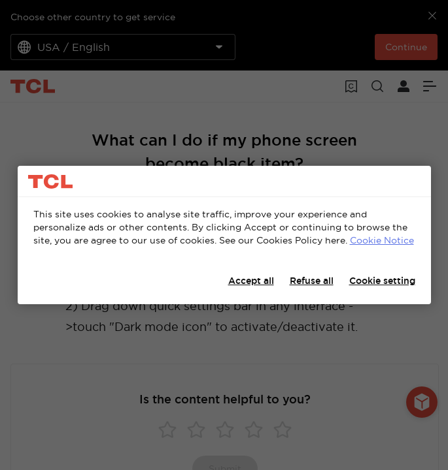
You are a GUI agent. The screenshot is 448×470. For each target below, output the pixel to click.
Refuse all (312, 281)
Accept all (251, 281)
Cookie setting (382, 281)
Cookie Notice (382, 240)
